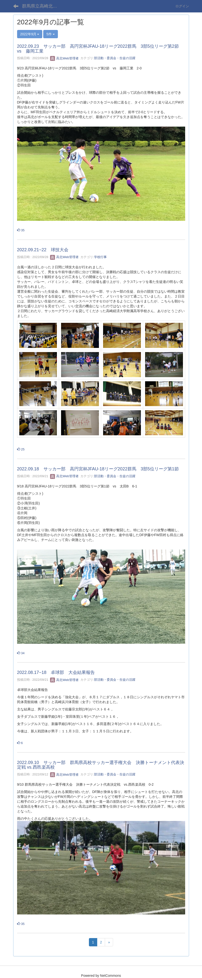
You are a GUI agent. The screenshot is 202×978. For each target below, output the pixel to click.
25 (21, 449)
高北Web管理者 (64, 58)
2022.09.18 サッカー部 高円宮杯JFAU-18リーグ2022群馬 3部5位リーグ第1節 (98, 468)
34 (21, 653)
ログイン (182, 6)
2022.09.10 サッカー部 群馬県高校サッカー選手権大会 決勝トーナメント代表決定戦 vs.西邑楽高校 (100, 765)
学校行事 (100, 257)
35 (21, 230)
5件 (50, 34)
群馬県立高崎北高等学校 (42, 6)
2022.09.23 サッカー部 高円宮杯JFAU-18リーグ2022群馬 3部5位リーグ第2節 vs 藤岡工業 (100, 49)
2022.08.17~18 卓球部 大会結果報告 (56, 672)
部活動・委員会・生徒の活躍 (114, 58)
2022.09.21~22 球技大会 (43, 249)
